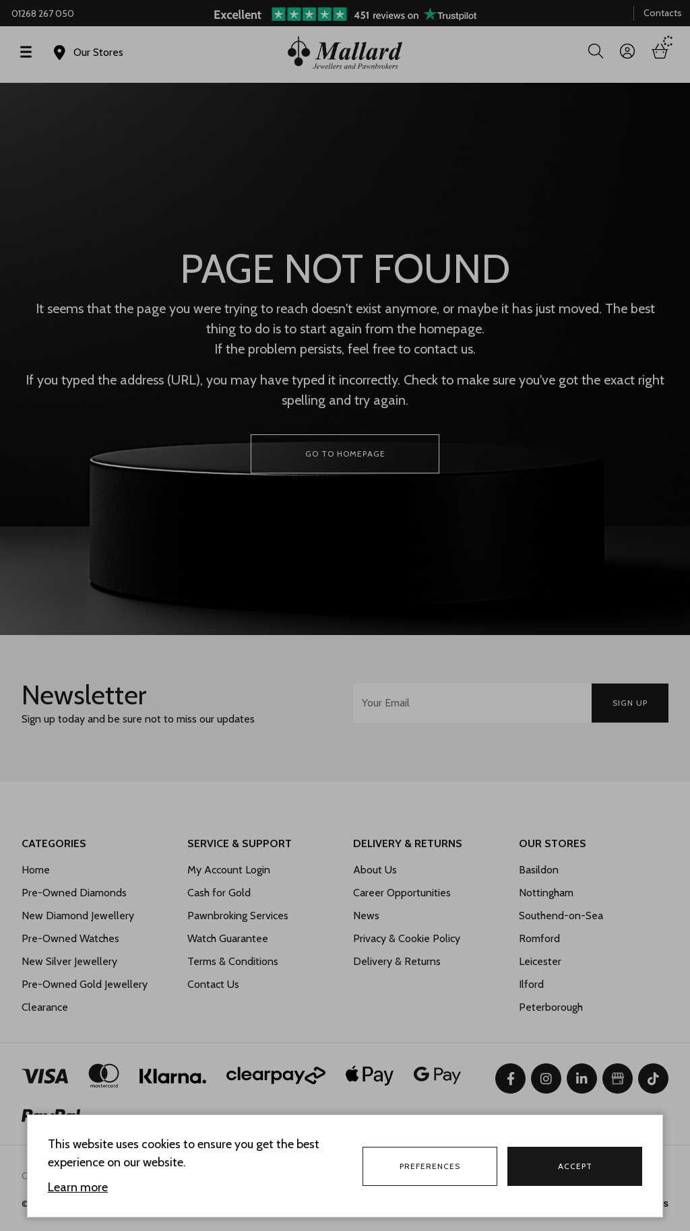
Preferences (430, 1166)
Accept (575, 1166)
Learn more (78, 1187)
